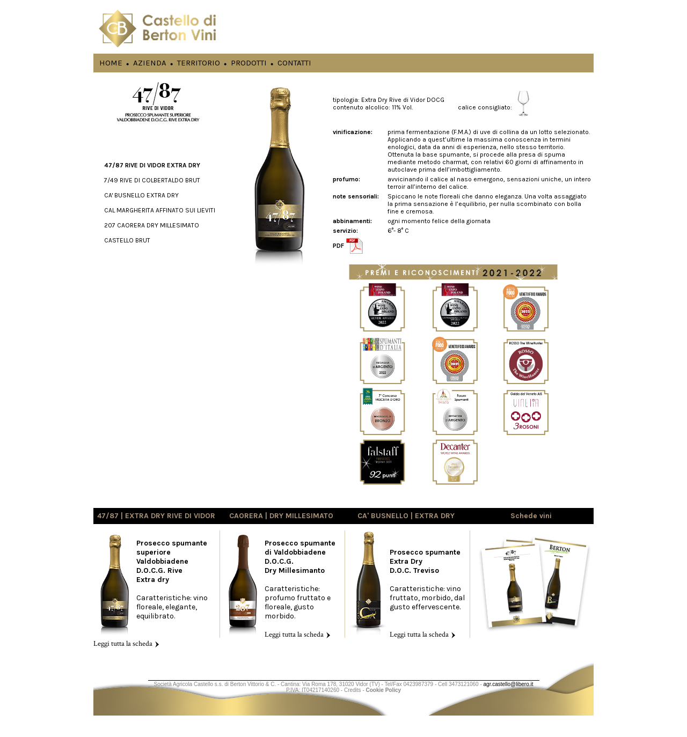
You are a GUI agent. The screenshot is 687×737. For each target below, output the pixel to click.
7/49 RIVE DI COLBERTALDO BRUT (152, 180)
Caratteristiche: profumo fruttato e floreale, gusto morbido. (300, 589)
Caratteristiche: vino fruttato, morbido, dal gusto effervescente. (427, 593)
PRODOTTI (249, 62)
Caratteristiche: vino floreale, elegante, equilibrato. (150, 593)
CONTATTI (294, 62)
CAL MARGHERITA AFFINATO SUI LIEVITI (159, 210)
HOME (110, 62)
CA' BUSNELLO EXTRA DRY (141, 195)
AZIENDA (149, 62)
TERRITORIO (198, 62)
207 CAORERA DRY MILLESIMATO (151, 225)
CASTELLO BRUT (127, 240)
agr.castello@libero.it (508, 684)
